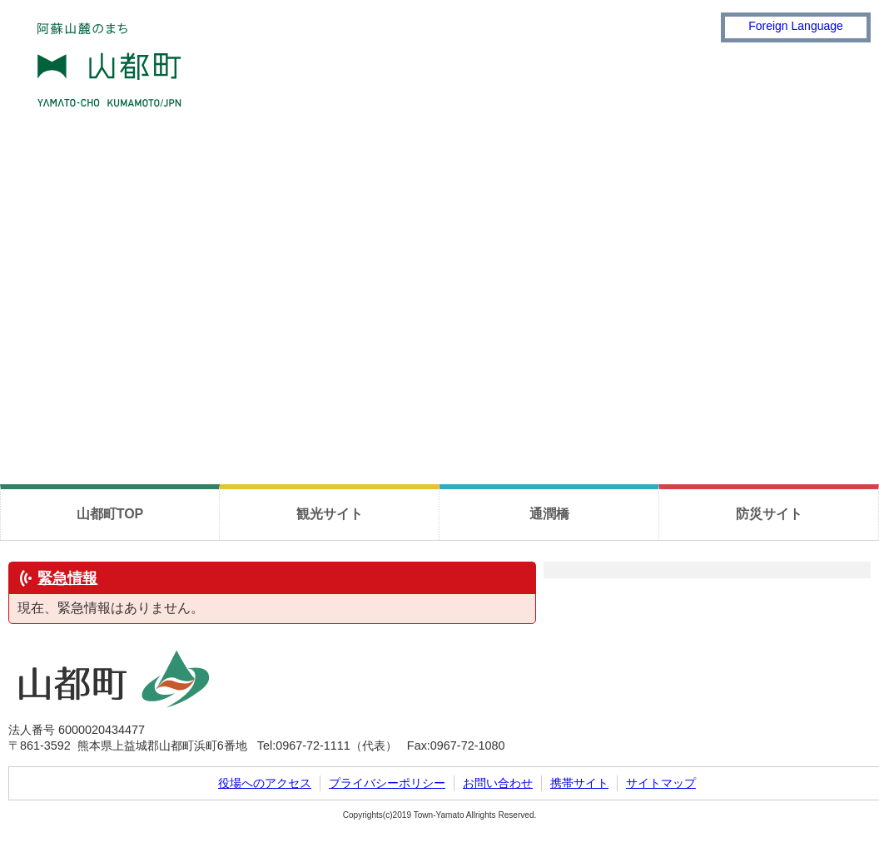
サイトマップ (661, 783)
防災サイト (769, 514)
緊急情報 (67, 578)
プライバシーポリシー (387, 783)
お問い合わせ (498, 783)
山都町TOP (110, 514)
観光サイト (329, 514)
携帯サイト (579, 783)
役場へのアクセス (264, 783)
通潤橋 (549, 514)
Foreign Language (795, 25)
